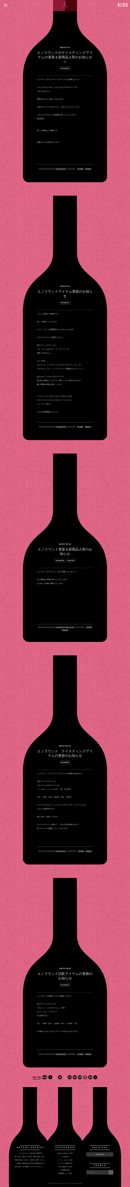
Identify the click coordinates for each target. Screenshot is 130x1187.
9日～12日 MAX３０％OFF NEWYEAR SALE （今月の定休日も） (36, 1156)
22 (74, 1077)
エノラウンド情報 (63, 1163)
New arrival (71, 560)
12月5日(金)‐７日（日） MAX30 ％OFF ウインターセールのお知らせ (36, 1160)
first (44, 1077)
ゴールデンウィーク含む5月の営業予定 (30, 1153)
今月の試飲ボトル (63, 1167)
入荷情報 (63, 1170)
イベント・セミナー (64, 1160)
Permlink (80, 169)
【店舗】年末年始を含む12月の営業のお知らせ (30, 1163)
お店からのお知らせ (63, 1153)
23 (80, 1077)
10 (60, 1077)
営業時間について (63, 1173)
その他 (64, 1156)
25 (90, 1077)
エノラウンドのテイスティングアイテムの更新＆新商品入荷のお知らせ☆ (65, 57)
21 (69, 1077)
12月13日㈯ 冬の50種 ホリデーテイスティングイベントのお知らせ (36, 1167)
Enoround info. (65, 68)
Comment (88, 169)
